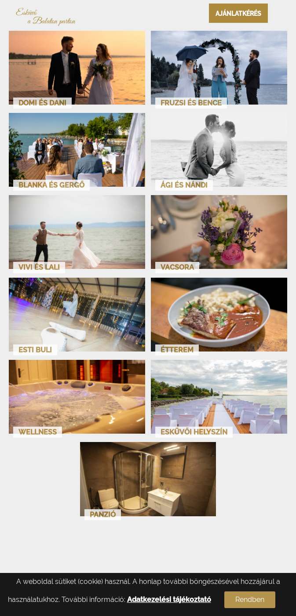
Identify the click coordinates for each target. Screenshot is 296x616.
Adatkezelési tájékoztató (169, 599)
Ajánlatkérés (238, 13)
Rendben (249, 599)
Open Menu (282, 13)
